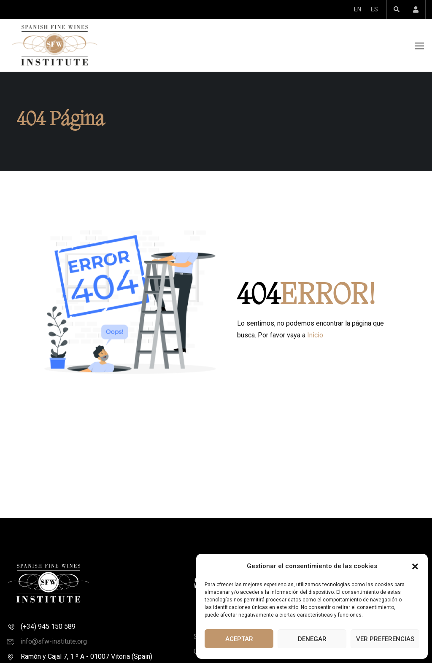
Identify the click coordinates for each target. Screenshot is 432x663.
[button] (415, 566)
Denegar (312, 639)
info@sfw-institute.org (46, 645)
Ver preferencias (385, 639)
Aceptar (239, 639)
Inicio (315, 338)
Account (416, 9)
